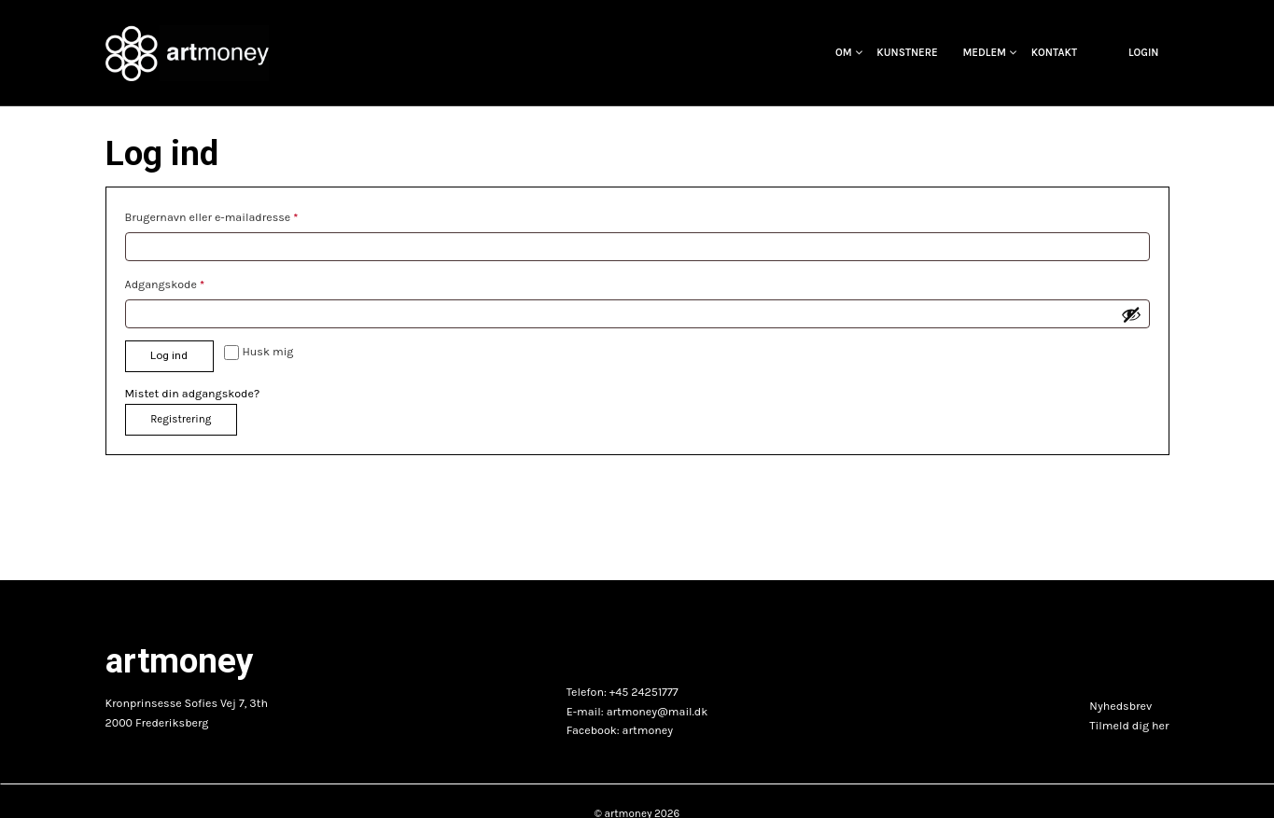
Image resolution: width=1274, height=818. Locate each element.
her (1160, 725)
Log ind (169, 355)
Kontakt (1054, 53)
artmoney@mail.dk (657, 711)
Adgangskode (169, 282)
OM (843, 53)
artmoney (648, 730)
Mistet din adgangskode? (192, 393)
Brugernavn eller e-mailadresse (216, 215)
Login (1143, 53)
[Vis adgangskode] (1131, 314)
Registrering (180, 418)
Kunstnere (906, 53)
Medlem (984, 53)
